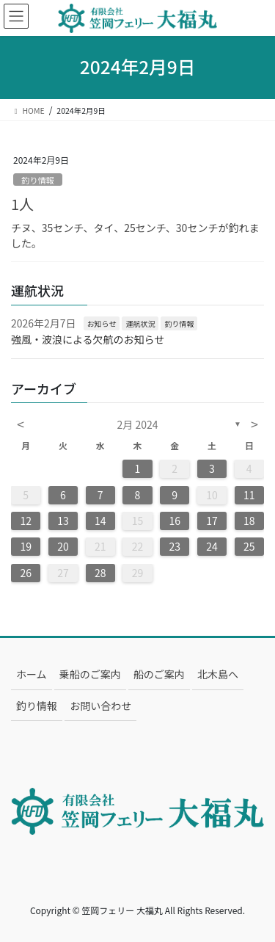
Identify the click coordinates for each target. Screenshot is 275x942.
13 (63, 520)
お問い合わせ (100, 705)
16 (174, 520)
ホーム (31, 674)
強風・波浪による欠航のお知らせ (87, 339)
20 (63, 546)
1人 (22, 203)
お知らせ (102, 323)
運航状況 (140, 323)
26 (26, 572)
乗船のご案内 (90, 674)
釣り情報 (37, 180)
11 (249, 495)
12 (26, 520)
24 (212, 546)
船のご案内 (159, 674)
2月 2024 (137, 424)
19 (26, 546)
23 (174, 546)
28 (100, 572)
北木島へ (217, 674)
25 (249, 546)
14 (100, 520)
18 (249, 520)
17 (212, 520)
